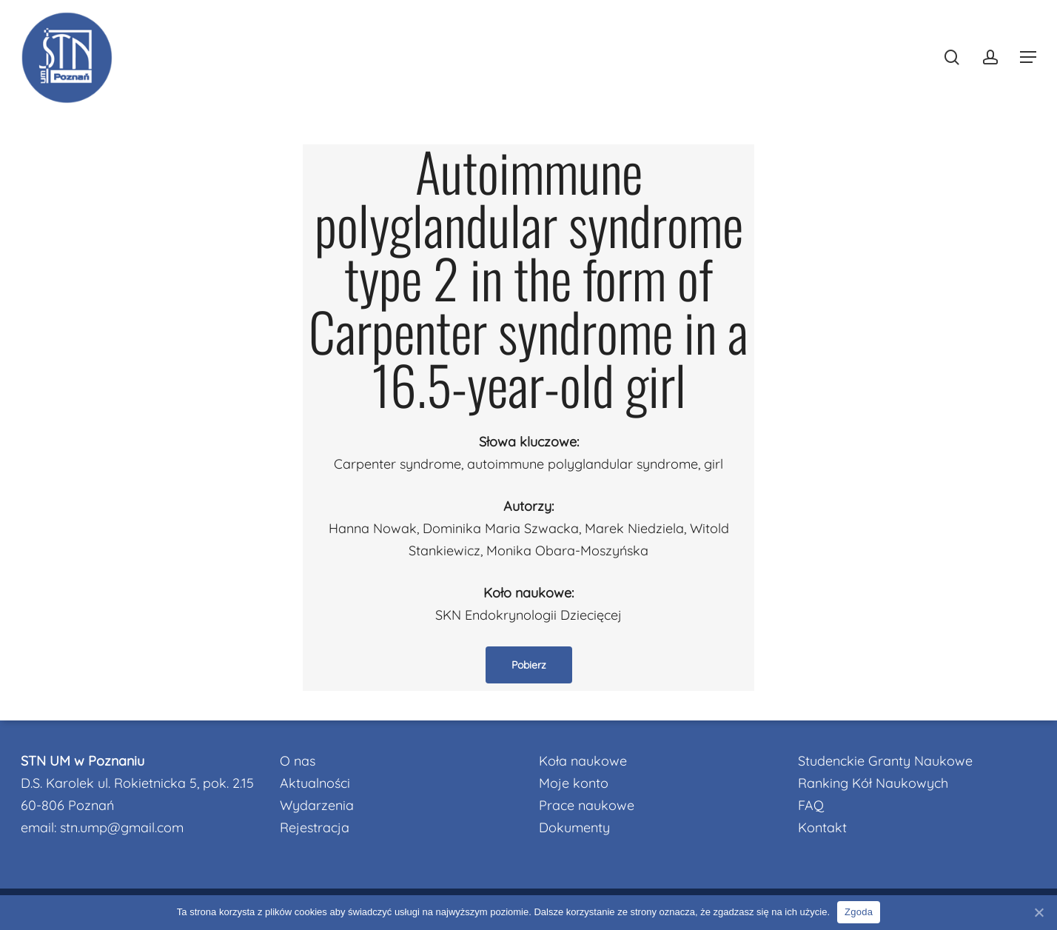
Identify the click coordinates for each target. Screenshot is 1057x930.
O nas (297, 760)
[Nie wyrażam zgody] (1038, 912)
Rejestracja (314, 827)
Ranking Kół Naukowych (873, 783)
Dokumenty (574, 827)
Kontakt (822, 827)
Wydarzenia (317, 805)
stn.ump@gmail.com (122, 827)
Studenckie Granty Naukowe (885, 760)
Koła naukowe (583, 760)
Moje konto (573, 783)
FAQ (811, 805)
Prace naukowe (586, 805)
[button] (1028, 57)
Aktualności (315, 783)
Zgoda (859, 911)
